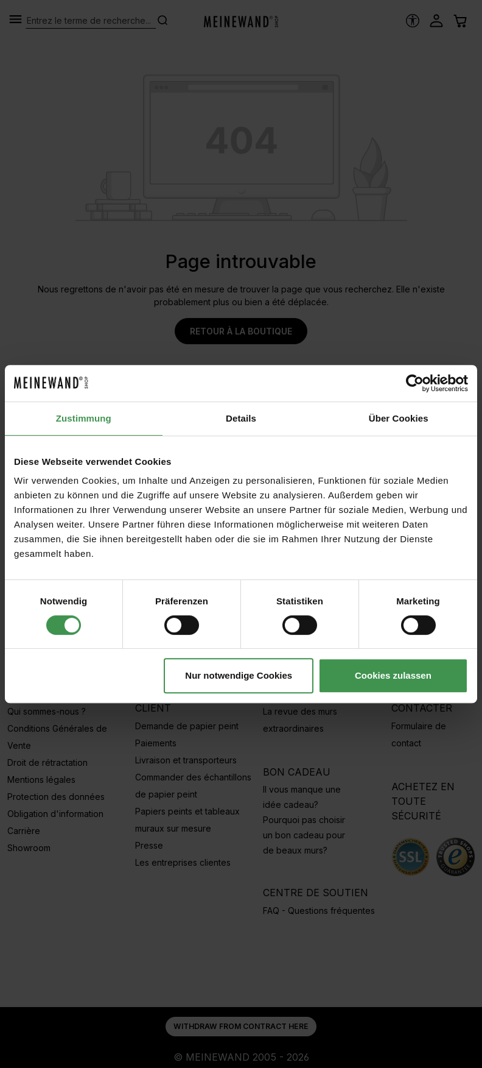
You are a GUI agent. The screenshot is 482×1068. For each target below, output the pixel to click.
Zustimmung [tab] (83, 418)
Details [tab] (241, 418)
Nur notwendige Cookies (238, 675)
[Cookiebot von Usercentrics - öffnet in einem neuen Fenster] (415, 383)
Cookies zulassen (393, 675)
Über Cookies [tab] (398, 418)
